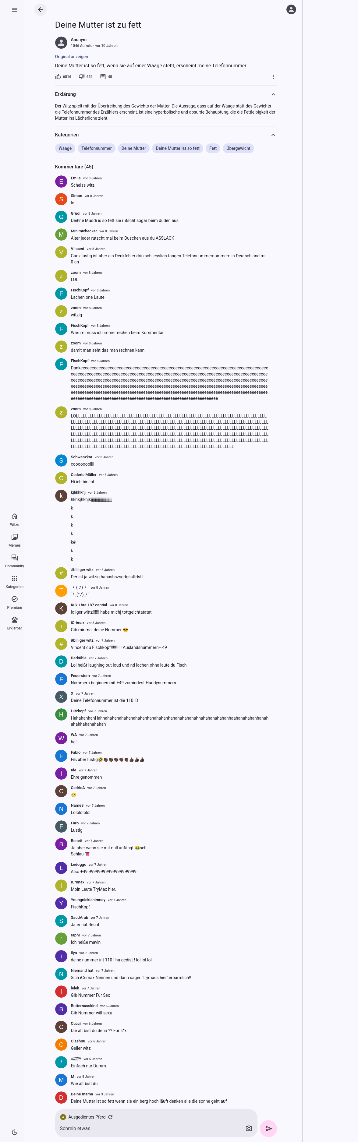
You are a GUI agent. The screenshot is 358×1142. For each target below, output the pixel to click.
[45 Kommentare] (106, 77)
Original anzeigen (71, 56)
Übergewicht (238, 148)
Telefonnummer (96, 148)
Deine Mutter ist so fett (177, 148)
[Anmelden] (291, 9)
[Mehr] (273, 77)
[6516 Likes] (63, 77)
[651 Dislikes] (85, 77)
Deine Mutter (134, 148)
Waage (65, 148)
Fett (213, 148)
